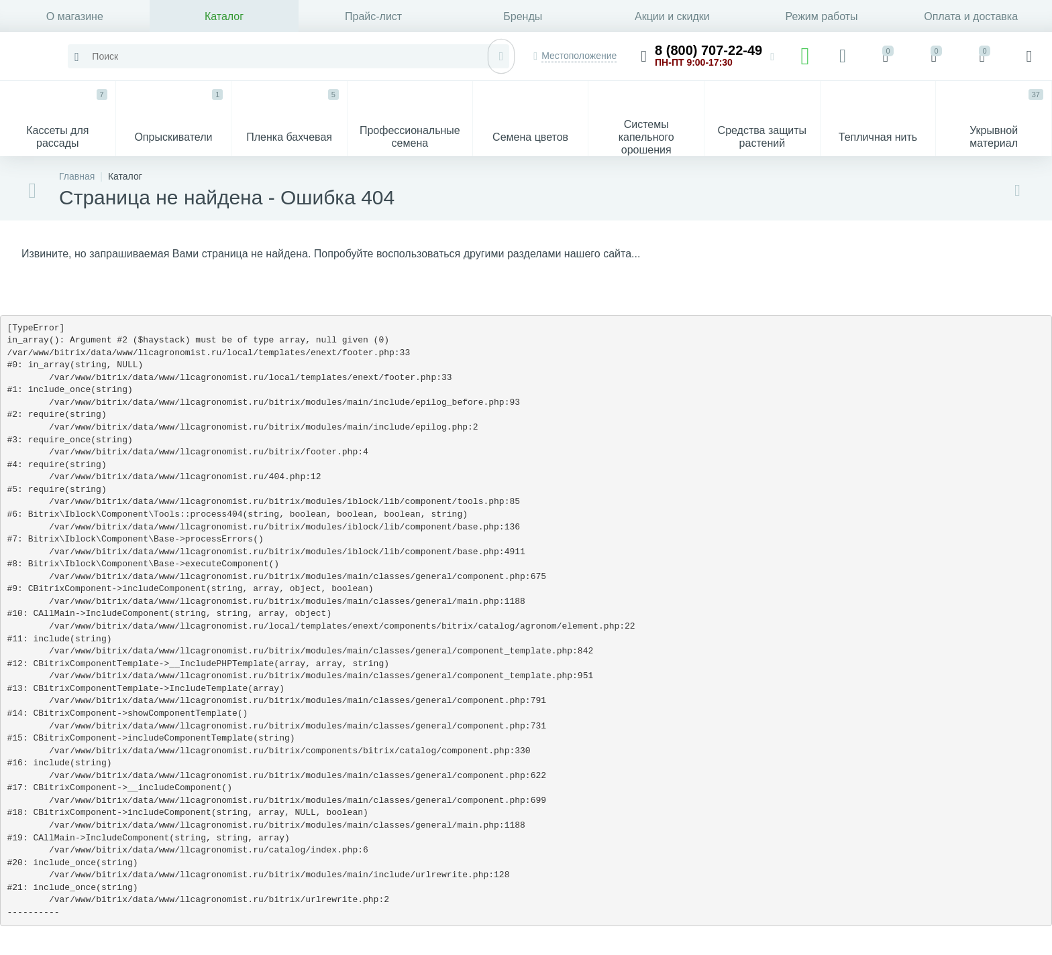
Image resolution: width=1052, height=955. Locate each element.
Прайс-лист (373, 16)
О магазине (74, 16)
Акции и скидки (672, 16)
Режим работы (821, 16)
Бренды (522, 16)
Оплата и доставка (971, 16)
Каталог (224, 16)
